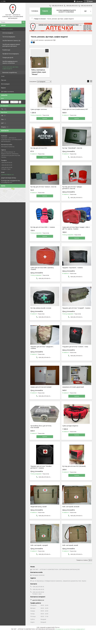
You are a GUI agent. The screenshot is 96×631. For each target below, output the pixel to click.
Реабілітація (6, 50)
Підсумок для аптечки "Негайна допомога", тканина (40, 467)
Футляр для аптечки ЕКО (38, 148)
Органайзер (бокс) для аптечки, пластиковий (41, 426)
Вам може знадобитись (9, 72)
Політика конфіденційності (78, 629)
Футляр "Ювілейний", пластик (72, 148)
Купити (45, 118)
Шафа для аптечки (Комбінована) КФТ (75, 109)
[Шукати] (23, 22)
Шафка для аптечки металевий (40, 387)
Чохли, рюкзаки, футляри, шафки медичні (10, 68)
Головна (34, 11)
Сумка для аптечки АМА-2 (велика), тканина (42, 268)
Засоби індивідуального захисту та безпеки (10, 62)
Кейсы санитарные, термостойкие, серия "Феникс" (38, 72)
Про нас (3, 80)
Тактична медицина (8, 37)
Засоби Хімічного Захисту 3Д (11, 40)
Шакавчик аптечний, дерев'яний (73, 387)
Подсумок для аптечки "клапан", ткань (75, 347)
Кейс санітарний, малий (70, 545)
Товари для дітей (7, 57)
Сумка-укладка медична (70, 426)
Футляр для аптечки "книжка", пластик (43, 187)
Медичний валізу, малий (38, 506)
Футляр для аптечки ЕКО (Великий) (74, 466)
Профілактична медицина (10, 54)
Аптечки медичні (7, 33)
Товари (45, 11)
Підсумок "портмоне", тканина (72, 268)
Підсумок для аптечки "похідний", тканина (76, 308)
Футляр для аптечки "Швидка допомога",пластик (72, 187)
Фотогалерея (5, 84)
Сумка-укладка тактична (38, 109)
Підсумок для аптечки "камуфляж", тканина (42, 347)
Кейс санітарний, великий (70, 506)
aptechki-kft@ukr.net (7, 174)
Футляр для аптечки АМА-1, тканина (42, 227)
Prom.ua (57, 627)
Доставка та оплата (7, 91)
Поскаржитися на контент (63, 629)
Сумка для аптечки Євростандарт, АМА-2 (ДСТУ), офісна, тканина (76, 228)
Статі (2, 76)
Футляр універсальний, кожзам (40, 308)
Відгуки (3, 88)
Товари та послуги (7, 29)
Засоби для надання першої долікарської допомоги (11, 45)
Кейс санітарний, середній (39, 545)
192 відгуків (79, 1)
